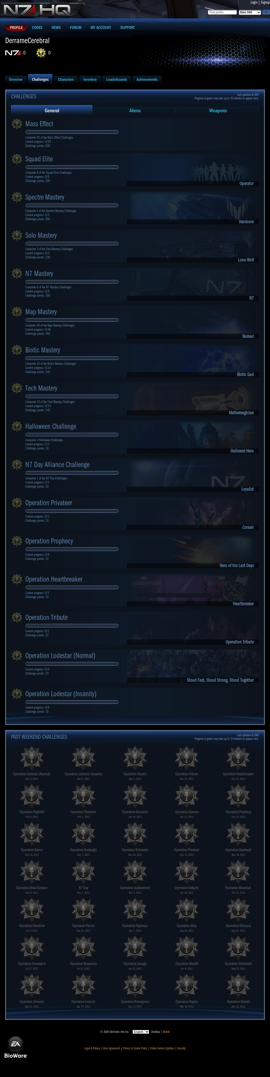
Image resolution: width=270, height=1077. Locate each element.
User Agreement (111, 1048)
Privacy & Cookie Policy (135, 1048)
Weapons (218, 111)
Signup (265, 2)
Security (181, 1048)
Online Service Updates (162, 1048)
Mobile (166, 1032)
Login (254, 2)
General (52, 111)
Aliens (135, 111)
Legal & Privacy (92, 1048)
